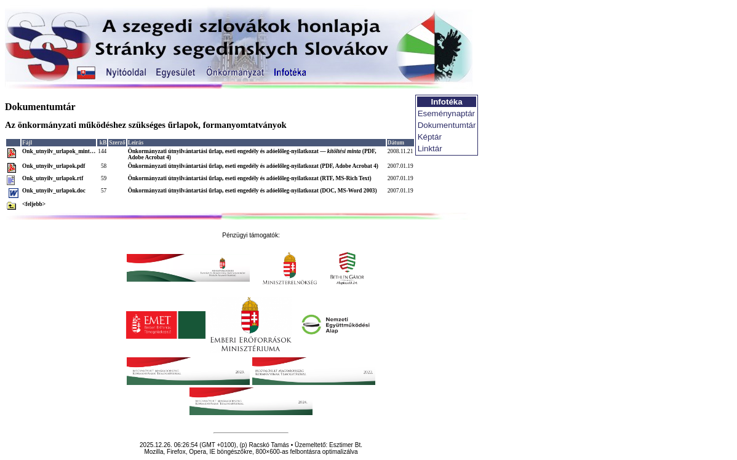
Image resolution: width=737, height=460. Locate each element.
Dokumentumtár (447, 125)
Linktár (430, 148)
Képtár (430, 136)
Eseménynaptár (446, 113)
